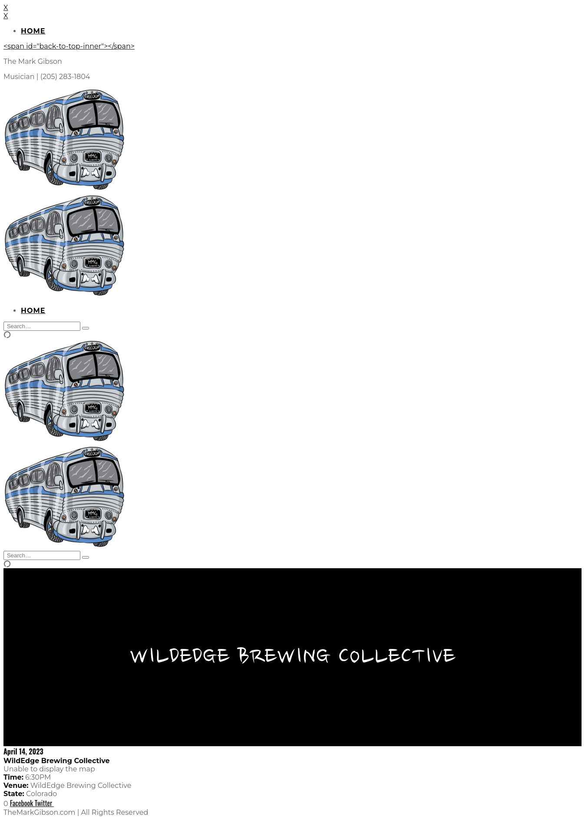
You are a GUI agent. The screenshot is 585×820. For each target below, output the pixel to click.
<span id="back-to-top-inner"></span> (69, 46)
